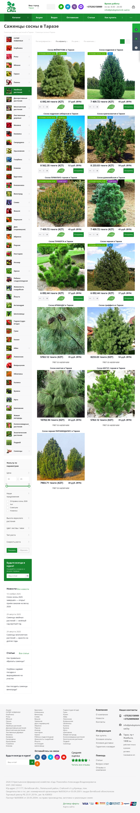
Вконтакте (37, 757)
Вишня (37, 719)
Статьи (99, 760)
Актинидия (39, 744)
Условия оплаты (104, 739)
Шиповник (67, 732)
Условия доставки (104, 743)
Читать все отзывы (81, 764)
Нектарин (39, 732)
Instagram (57, 757)
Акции (8, 710)
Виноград (38, 714)
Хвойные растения (13, 726)
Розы (8, 717)
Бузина (66, 728)
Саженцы (67, 744)
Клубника (10, 714)
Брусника (38, 710)
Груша (8, 721)
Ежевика (9, 737)
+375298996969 (131, 718)
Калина (66, 726)
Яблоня (9, 719)
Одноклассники (37, 763)
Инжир (37, 730)
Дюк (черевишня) (42, 723)
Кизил (65, 714)
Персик (37, 728)
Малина (9, 735)
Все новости (23, 589)
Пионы (9, 723)
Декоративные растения (16, 728)
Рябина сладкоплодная (44, 737)
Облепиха (67, 723)
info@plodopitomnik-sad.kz (117, 10)
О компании (102, 714)
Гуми (65, 712)
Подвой (66, 741)
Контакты (100, 722)
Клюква (9, 746)
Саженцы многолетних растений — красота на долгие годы (17, 637)
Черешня (38, 721)
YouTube (63, 757)
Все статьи (24, 653)
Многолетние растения (15, 730)
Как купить (101, 735)
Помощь (100, 755)
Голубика (10, 744)
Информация (103, 730)
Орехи (37, 735)
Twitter (50, 757)
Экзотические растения (72, 739)
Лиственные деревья (14, 732)
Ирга (65, 730)
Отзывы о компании (101, 768)
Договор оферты (71, 803)
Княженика (39, 712)
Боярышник (68, 721)
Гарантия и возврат (105, 746)
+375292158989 (94, 6)
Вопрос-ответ (102, 763)
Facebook (44, 757)
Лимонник (67, 719)
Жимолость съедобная (44, 739)
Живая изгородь (70, 735)
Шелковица (39, 746)
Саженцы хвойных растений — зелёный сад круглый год (16, 620)
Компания (101, 709)
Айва (65, 717)
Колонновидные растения (74, 737)
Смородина (10, 739)
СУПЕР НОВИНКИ (13, 712)
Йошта (37, 741)
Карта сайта (68, 806)
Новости (100, 718)
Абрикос (38, 726)
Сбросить (24, 550)
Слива (37, 717)
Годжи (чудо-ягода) (71, 710)
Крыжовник (11, 741)
